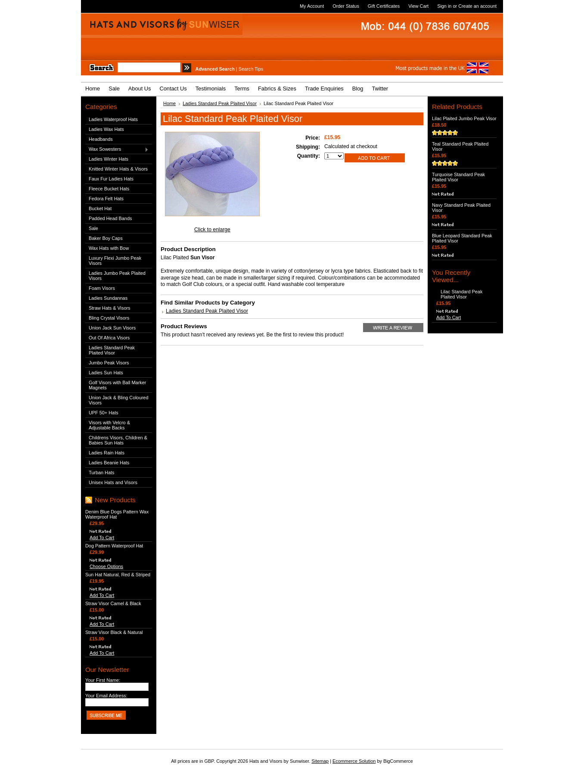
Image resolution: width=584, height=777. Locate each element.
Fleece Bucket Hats (109, 188)
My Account (312, 6)
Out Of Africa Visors (109, 337)
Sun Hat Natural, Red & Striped (117, 574)
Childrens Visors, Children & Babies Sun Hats (118, 440)
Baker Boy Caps (106, 238)
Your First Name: (102, 680)
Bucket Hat (100, 208)
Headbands (101, 139)
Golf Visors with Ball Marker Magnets (117, 385)
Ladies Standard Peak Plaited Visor (112, 350)
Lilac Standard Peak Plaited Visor (461, 294)
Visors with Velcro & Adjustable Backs (109, 425)
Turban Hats (101, 472)
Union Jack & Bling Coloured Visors (118, 400)
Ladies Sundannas (108, 298)
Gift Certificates (384, 6)
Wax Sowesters (117, 149)
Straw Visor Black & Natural (114, 632)
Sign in (444, 6)
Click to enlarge (212, 230)
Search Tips (251, 68)
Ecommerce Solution (354, 761)
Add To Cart (102, 537)
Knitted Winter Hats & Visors (118, 168)
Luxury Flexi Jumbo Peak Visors (115, 260)
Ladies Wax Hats (106, 129)
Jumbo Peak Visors (109, 362)
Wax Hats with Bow (109, 248)
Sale (93, 228)
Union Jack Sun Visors (112, 327)
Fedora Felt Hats (106, 198)
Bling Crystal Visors (109, 317)
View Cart (418, 6)
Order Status (345, 6)
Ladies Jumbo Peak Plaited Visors (117, 275)
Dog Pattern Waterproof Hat (114, 545)
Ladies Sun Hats (106, 372)
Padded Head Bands (110, 218)
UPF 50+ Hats (103, 412)
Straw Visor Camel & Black (113, 603)
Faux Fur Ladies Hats (111, 178)
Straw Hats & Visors (109, 308)
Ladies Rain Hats (106, 452)
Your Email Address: (106, 695)
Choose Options (106, 566)
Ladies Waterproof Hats (113, 119)
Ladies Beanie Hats (109, 462)
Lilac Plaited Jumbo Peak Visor (464, 118)
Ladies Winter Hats (108, 159)
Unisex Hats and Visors (113, 482)
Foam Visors (102, 288)
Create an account (477, 6)
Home (169, 103)
